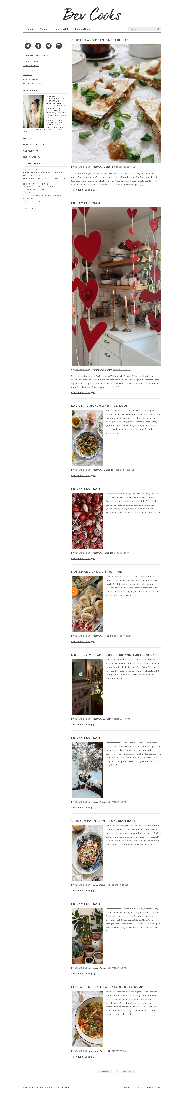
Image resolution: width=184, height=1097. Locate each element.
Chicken (118, 167)
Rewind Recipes (30, 66)
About (44, 29)
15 (93, 190)
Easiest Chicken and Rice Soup (100, 405)
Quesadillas (130, 167)
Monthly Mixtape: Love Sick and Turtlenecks (114, 654)
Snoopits (27, 75)
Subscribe (82, 29)
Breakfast (125, 636)
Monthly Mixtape (122, 719)
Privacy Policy (29, 206)
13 (93, 974)
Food (29, 29)
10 (93, 476)
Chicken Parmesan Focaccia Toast (103, 820)
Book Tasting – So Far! (35, 182)
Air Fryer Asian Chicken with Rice (42, 170)
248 (124, 1071)
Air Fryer (117, 1051)
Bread (115, 636)
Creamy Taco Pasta (33, 187)
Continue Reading (80, 190)
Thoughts (27, 70)
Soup (132, 470)
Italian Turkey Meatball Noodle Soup (107, 986)
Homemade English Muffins (96, 571)
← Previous (103, 1071)
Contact (61, 29)
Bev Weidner (81, 167)
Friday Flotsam (85, 203)
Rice (125, 470)
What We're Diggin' (31, 84)
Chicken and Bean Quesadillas (100, 40)
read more (56, 129)
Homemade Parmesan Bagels (38, 184)
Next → (131, 1071)
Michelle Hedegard (150, 1087)
